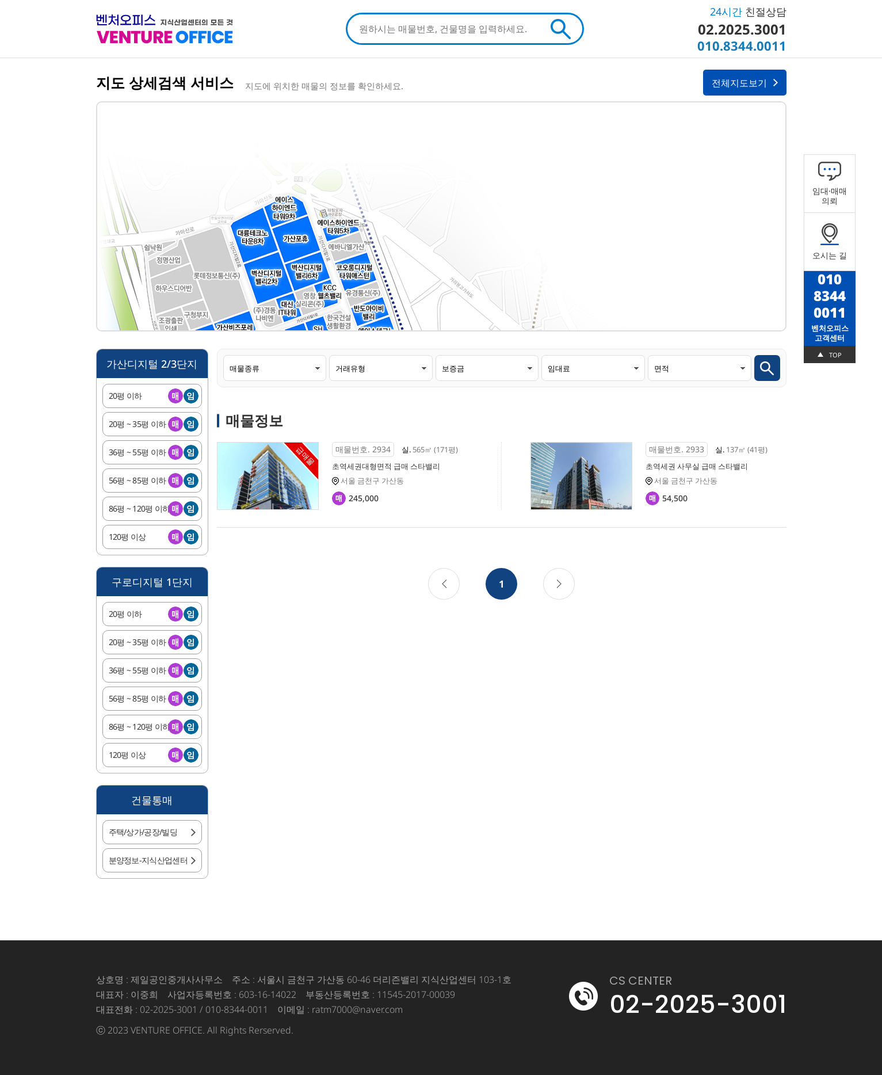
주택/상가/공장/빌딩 (143, 831)
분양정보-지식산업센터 (148, 860)
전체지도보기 (739, 83)
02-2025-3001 (697, 1004)
